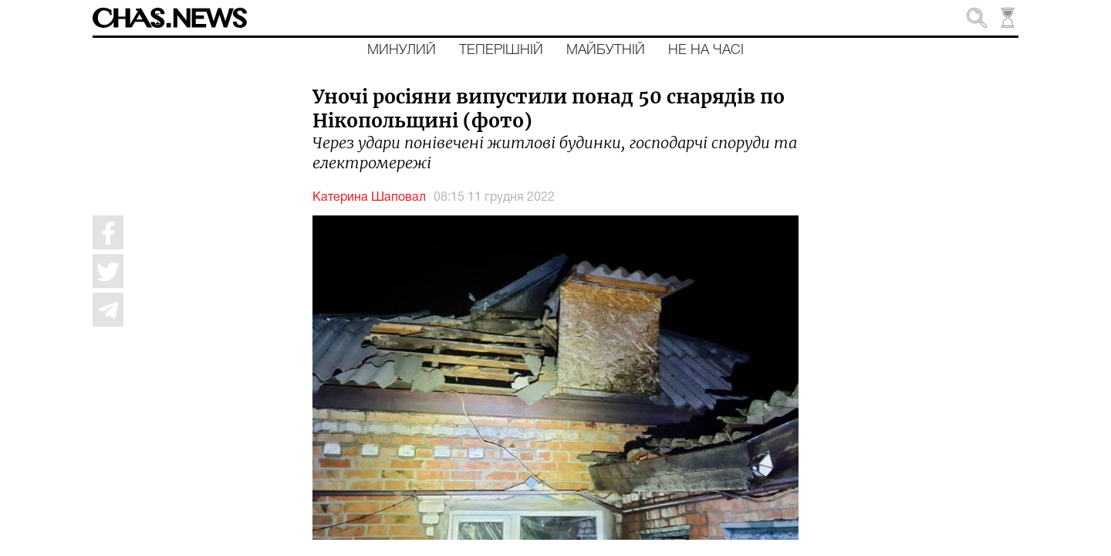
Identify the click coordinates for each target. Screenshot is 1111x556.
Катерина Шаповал (369, 197)
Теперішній (501, 50)
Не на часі (706, 50)
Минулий (401, 50)
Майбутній (605, 50)
